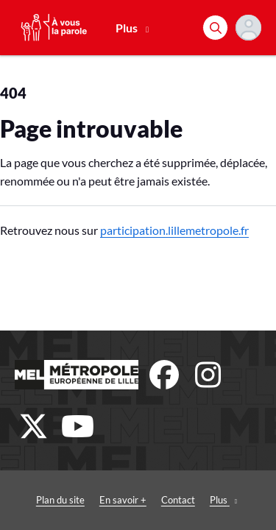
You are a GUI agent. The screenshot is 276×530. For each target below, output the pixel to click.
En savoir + (122, 500)
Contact (178, 500)
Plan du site (60, 500)
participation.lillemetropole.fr (174, 230)
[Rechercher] (215, 27)
